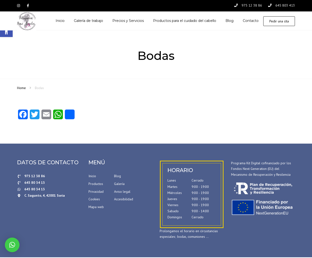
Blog (117, 177)
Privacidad (96, 192)
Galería (119, 184)
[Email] (46, 116)
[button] (12, 245)
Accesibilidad (123, 200)
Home (21, 88)
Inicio (92, 177)
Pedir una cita (279, 21)
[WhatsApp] (58, 116)
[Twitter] (34, 116)
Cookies (94, 200)
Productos (95, 184)
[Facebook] (23, 116)
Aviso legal (122, 192)
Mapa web (96, 207)
